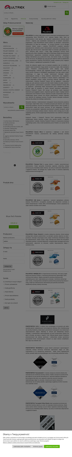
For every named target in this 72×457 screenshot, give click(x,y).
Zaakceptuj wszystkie (51, 446)
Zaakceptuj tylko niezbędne (22, 446)
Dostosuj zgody (38, 446)
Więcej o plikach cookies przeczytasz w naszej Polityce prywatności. (21, 442)
